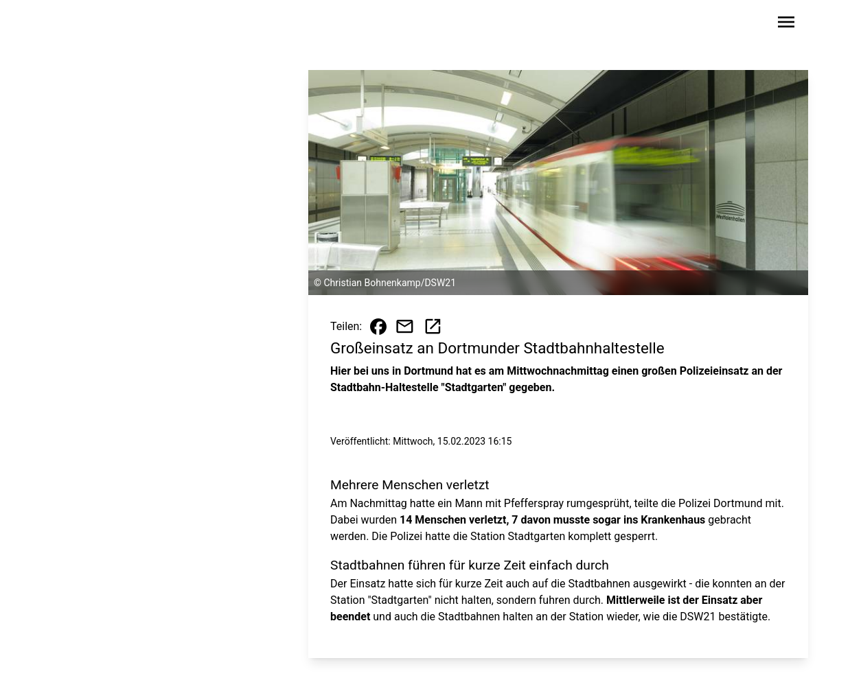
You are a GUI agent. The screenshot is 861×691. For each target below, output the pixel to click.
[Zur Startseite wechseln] (97, 24)
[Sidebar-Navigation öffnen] (786, 24)
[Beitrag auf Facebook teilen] (378, 326)
